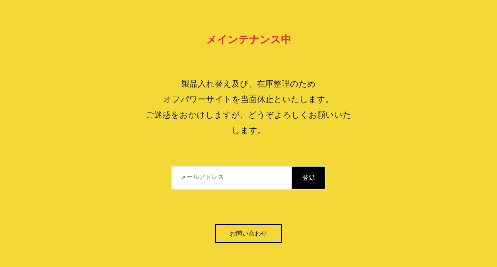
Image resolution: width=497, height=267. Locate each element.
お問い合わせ (248, 233)
